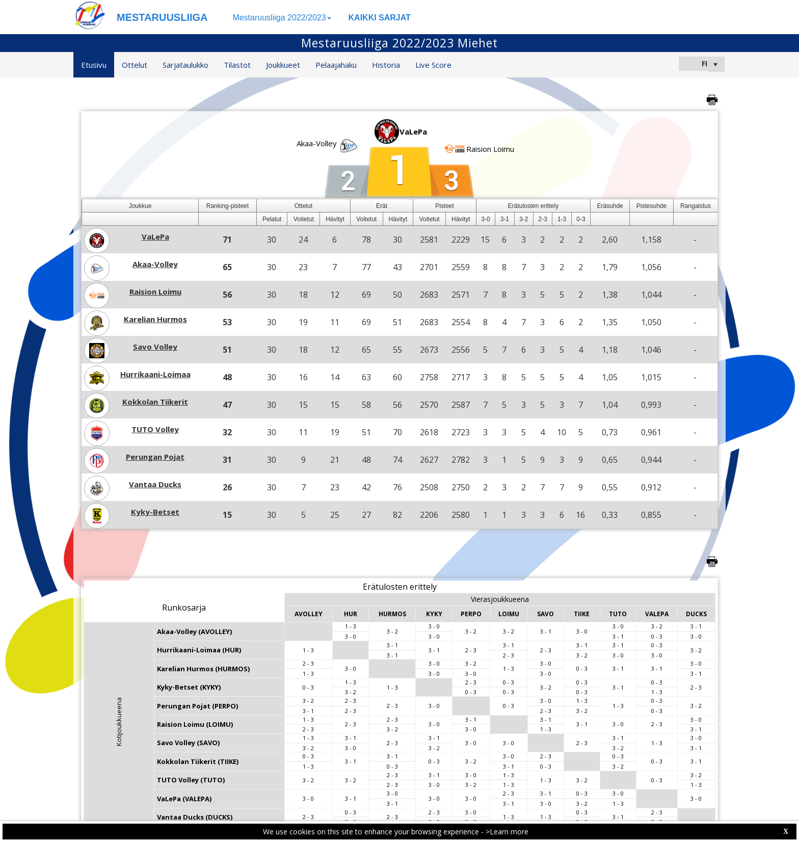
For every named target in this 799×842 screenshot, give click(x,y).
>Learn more (507, 831)
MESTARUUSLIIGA (162, 17)
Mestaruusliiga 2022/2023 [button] (281, 17)
